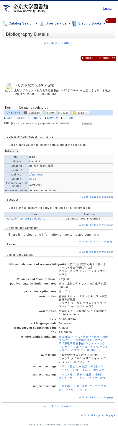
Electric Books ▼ (89, 23)
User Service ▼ (55, 23)
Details (68, 117)
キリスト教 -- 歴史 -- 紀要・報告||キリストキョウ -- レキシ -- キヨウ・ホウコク (83, 378)
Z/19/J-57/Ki (36, 174)
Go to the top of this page (97, 196)
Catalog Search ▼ (19, 23)
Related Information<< (98, 57)
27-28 (32, 178)
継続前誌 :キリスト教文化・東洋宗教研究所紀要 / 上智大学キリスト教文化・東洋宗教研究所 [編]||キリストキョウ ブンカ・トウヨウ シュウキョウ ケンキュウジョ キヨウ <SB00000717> (83, 343)
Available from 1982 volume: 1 (25, 218)
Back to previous (59, 42)
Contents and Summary (24, 117)
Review (52, 117)
